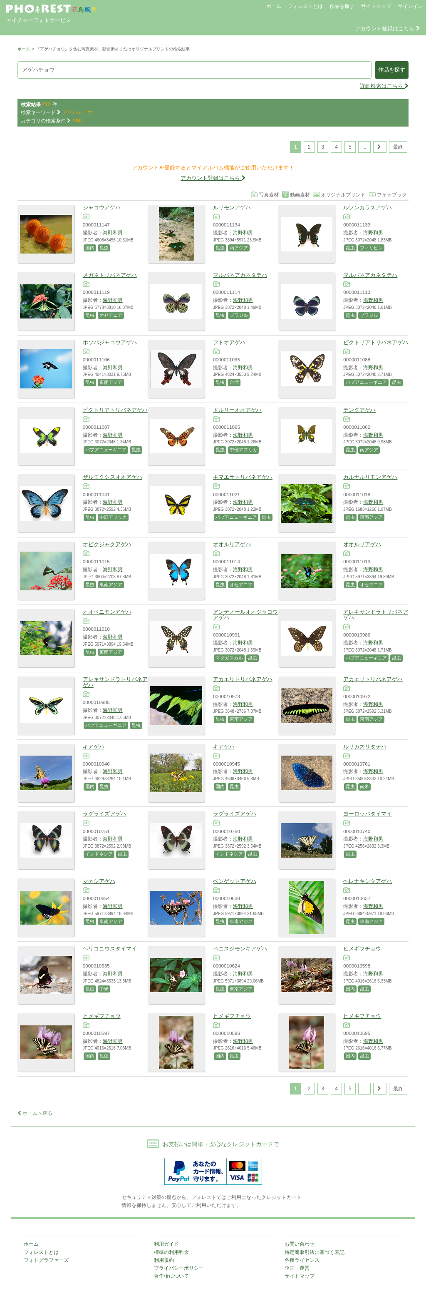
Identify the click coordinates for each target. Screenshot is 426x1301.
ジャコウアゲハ (102, 207)
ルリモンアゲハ (232, 207)
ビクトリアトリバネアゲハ (375, 342)
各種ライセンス (302, 1260)
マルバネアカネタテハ (240, 275)
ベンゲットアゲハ (234, 881)
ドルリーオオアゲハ (237, 410)
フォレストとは (305, 6)
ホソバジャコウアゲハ (110, 342)
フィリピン (371, 247)
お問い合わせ (300, 1244)
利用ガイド (166, 1244)
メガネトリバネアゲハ (110, 275)
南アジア (239, 247)
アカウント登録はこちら (387, 28)
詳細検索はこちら (384, 86)
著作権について (171, 1276)
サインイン (410, 6)
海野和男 (113, 232)
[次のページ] (379, 147)
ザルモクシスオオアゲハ (112, 477)
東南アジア (110, 382)
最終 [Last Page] (398, 147)
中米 (104, 988)
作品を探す (341, 6)
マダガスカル (229, 657)
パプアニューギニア (366, 382)
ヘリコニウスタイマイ (110, 948)
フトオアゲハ (229, 342)
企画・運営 (297, 1268)
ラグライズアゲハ (104, 814)
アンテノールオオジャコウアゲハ (245, 615)
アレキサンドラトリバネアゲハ (375, 615)
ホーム (273, 6)
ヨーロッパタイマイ (367, 814)
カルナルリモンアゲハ (370, 477)
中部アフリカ (243, 449)
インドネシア (99, 853)
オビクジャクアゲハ (107, 544)
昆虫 (104, 247)
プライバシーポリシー (179, 1268)
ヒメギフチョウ (362, 948)
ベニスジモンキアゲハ (240, 948)
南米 (364, 786)
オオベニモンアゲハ (107, 612)
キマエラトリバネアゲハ (242, 477)
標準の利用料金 (171, 1252)
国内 (89, 247)
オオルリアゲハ (232, 544)
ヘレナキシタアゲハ (367, 881)
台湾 (234, 382)
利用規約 (164, 1260)
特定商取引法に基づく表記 (314, 1252)
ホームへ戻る (34, 1113)
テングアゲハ (359, 410)
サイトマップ (376, 6)
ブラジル (239, 315)
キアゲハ (93, 747)
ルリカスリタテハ (364, 747)
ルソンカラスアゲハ (367, 207)
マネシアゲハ (99, 881)
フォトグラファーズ (46, 1260)
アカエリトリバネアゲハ (242, 679)
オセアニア (110, 315)
